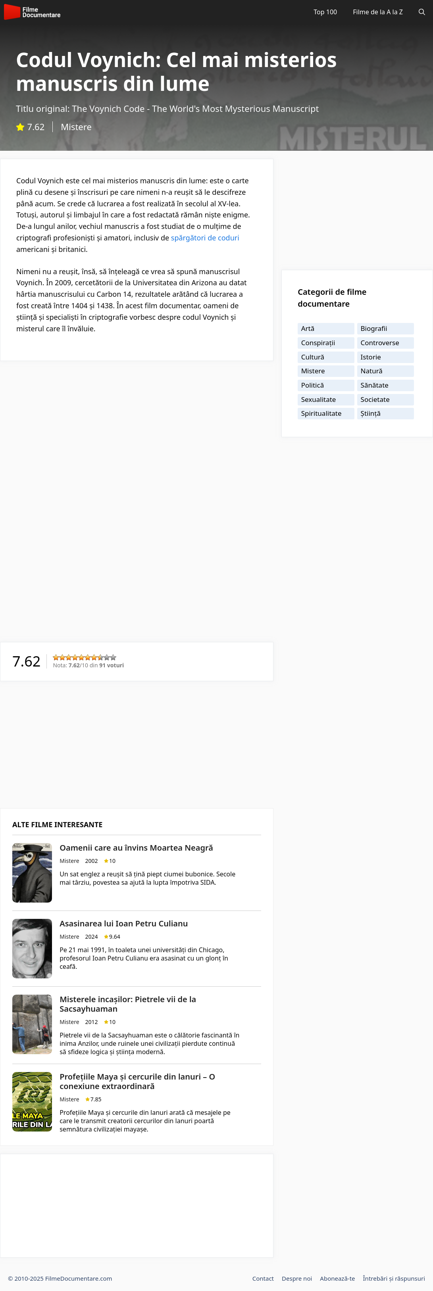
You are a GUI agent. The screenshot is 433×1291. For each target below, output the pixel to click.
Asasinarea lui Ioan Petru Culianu (124, 923)
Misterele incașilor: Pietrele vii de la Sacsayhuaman (128, 1004)
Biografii (374, 328)
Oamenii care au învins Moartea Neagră (136, 847)
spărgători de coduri (204, 237)
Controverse (380, 342)
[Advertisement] (136, 424)
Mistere (76, 127)
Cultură (313, 356)
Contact (263, 1278)
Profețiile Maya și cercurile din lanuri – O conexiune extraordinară (137, 1081)
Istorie (371, 356)
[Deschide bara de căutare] (422, 12)
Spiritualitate (321, 413)
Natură (372, 370)
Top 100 (325, 12)
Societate (375, 399)
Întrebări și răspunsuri (394, 1278)
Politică (312, 385)
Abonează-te (337, 1278)
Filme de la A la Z (378, 12)
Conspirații (318, 342)
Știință (371, 413)
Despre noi (297, 1278)
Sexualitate (318, 399)
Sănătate (375, 385)
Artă (308, 328)
